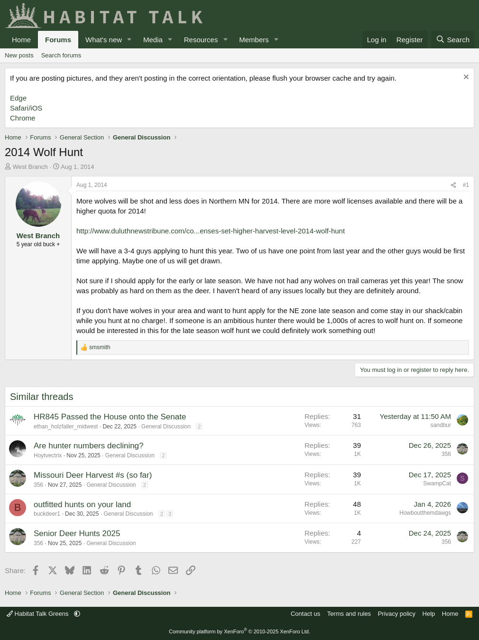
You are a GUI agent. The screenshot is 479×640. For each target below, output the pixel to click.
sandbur (441, 425)
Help (429, 613)
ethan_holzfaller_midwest (66, 426)
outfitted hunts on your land (82, 504)
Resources (201, 40)
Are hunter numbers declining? (89, 445)
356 (446, 454)
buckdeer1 (47, 513)
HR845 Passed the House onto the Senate (110, 416)
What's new (103, 40)
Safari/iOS (26, 108)
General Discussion (166, 426)
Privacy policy (396, 613)
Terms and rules (349, 613)
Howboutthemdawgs (425, 513)
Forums (58, 40)
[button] (129, 39)
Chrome (22, 118)
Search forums (61, 55)
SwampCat (437, 483)
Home (21, 40)
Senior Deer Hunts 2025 (77, 533)
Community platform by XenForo (239, 631)
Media (153, 40)
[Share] (453, 185)
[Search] (452, 39)
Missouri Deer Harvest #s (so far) (93, 475)
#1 (466, 185)
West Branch (30, 166)
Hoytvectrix (48, 455)
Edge (18, 98)
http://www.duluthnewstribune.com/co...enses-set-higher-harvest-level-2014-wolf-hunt (210, 231)
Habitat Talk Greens (38, 613)
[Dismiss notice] (465, 78)
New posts (19, 55)
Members (254, 40)
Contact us (305, 613)
